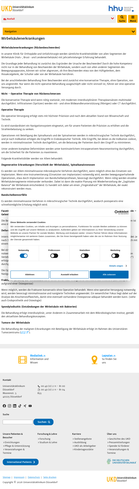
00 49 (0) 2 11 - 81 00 (52, 386)
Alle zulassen (109, 274)
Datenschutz (34, 477)
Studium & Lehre (48, 442)
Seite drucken (49, 477)
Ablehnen (29, 274)
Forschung (45, 438)
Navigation (11, 31)
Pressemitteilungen (119, 442)
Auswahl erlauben (69, 274)
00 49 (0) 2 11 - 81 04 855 (51, 391)
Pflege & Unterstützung (17, 445)
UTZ (23, 332)
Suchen (42, 421)
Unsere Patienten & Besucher (13, 435)
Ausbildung (80, 442)
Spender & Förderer (119, 445)
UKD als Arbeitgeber (85, 445)
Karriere (76, 433)
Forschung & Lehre (47, 433)
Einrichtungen (12, 442)
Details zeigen (116, 266)
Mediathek (36, 355)
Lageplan (107, 355)
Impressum (19, 477)
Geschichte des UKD (119, 438)
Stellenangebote (83, 438)
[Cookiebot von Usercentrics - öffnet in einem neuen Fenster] (117, 212)
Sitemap (6, 477)
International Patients (19, 461)
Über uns (111, 433)
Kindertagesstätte (83, 449)
